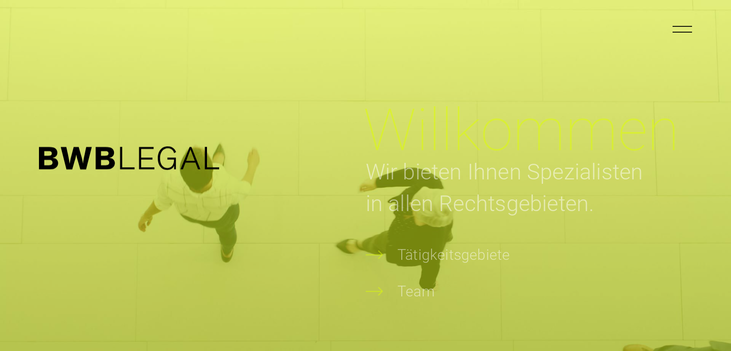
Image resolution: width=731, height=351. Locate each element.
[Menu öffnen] (682, 29)
